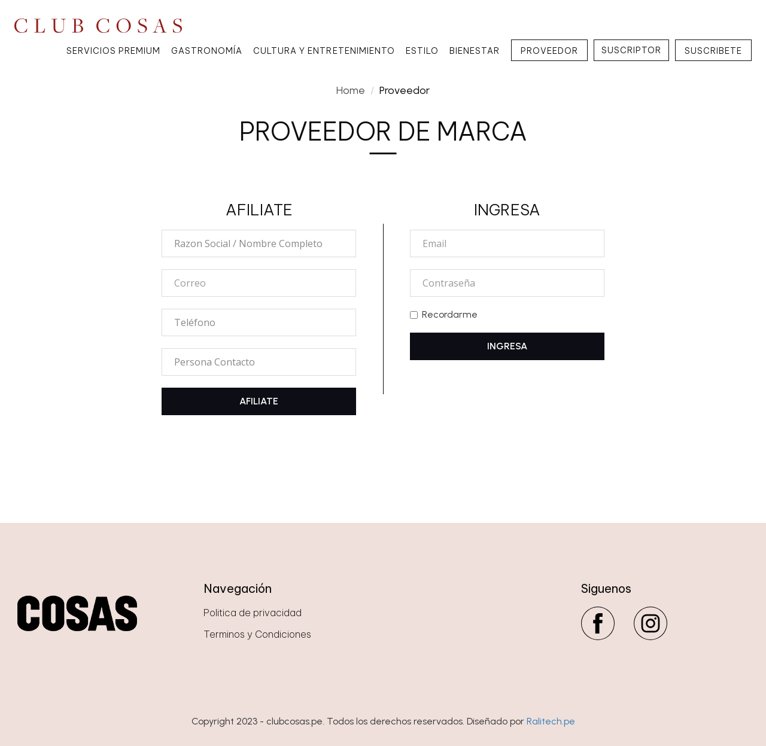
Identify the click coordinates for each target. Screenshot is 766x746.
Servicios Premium (113, 50)
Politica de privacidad (252, 613)
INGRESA (507, 346)
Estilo (422, 50)
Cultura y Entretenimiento (323, 50)
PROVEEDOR (549, 50)
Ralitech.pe (551, 721)
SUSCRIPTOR (631, 50)
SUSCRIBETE (713, 50)
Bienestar (474, 50)
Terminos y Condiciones (257, 634)
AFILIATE (258, 401)
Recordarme (444, 314)
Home (350, 90)
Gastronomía (206, 50)
